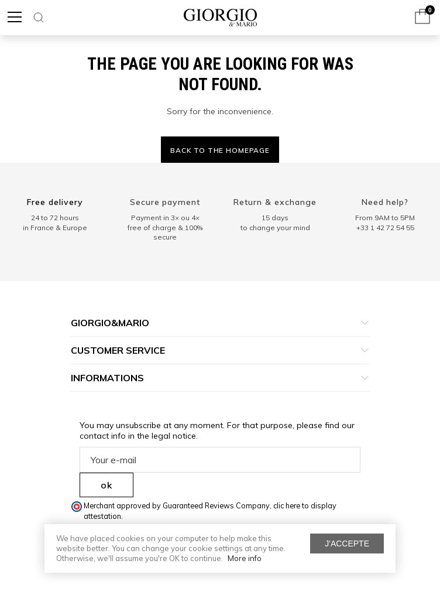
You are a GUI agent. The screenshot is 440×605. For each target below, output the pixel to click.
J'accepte (347, 543)
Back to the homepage (220, 150)
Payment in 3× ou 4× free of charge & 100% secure (165, 227)
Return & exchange (275, 202)
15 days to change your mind (275, 222)
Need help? (385, 202)
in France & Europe (55, 227)
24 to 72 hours (55, 217)
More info (245, 558)
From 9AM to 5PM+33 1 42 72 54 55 (385, 222)
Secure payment (165, 202)
